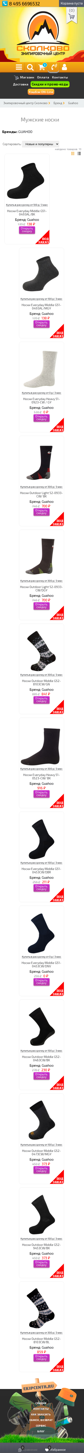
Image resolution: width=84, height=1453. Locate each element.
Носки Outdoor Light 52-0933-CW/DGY (41, 588)
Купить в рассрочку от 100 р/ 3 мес (27, 204)
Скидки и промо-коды (50, 84)
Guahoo (73, 103)
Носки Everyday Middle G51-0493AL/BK (27, 212)
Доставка (20, 84)
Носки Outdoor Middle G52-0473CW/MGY (41, 1152)
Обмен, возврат (41, 1419)
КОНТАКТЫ (41, 1408)
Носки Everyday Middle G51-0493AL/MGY (41, 306)
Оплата (43, 77)
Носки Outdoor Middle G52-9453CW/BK (41, 1246)
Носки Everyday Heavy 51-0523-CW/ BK (41, 776)
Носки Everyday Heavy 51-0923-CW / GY (41, 400)
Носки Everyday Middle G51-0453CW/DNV (41, 964)
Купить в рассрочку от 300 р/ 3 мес (41, 486)
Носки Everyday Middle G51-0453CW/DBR (41, 870)
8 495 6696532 (24, 3)
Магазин (24, 77)
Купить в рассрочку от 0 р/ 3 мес (41, 392)
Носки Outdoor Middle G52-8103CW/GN (41, 682)
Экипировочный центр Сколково (25, 103)
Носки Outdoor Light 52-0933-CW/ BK (41, 494)
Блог (41, 1431)
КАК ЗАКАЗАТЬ (41, 1414)
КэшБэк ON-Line (41, 92)
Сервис (41, 1425)
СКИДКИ (40, 1403)
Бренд (58, 103)
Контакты (60, 77)
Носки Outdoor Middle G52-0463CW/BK (41, 1058)
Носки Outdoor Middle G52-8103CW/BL (41, 1340)
